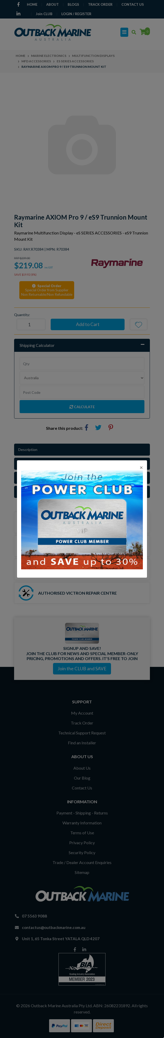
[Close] (141, 467)
